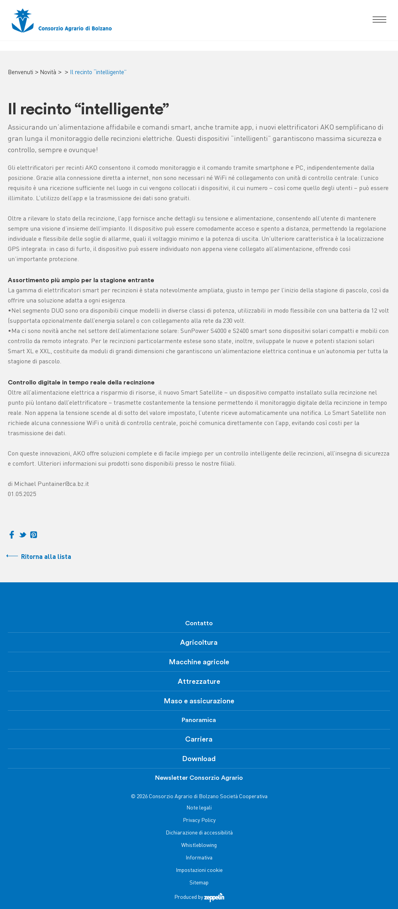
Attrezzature (199, 681)
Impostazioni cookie (199, 870)
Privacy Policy (199, 820)
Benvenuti (20, 72)
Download (199, 758)
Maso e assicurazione (199, 700)
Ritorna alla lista (46, 557)
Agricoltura (199, 642)
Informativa (199, 858)
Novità (48, 72)
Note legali (199, 808)
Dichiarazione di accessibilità (199, 833)
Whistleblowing (199, 845)
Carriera (198, 739)
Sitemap (199, 883)
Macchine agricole (199, 661)
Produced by (199, 897)
